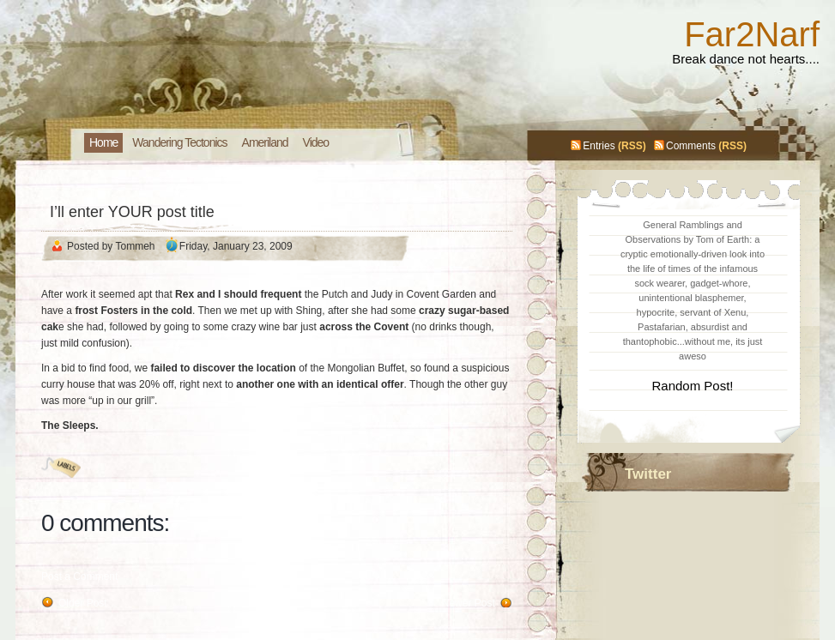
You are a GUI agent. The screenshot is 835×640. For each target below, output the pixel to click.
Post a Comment (79, 577)
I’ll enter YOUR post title (132, 211)
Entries (598, 146)
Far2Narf (752, 34)
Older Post (82, 603)
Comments (691, 146)
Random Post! (692, 385)
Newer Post (468, 603)
